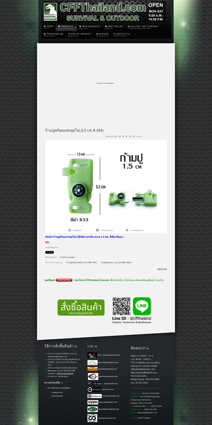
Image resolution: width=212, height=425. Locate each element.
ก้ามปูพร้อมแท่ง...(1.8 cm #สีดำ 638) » (116, 262)
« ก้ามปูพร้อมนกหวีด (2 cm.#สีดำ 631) (81, 262)
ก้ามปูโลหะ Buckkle (67, 257)
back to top (162, 269)
